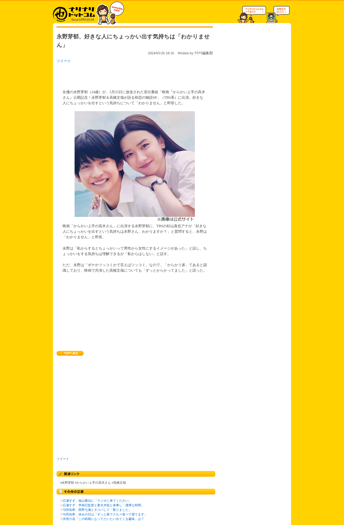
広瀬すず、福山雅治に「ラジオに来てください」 (97, 500)
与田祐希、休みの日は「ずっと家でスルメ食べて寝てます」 (105, 514)
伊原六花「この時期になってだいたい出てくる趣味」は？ (103, 519)
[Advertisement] (119, 75)
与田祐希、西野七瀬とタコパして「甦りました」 (97, 510)
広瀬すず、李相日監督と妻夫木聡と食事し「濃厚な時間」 (103, 505)
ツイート (64, 61)
